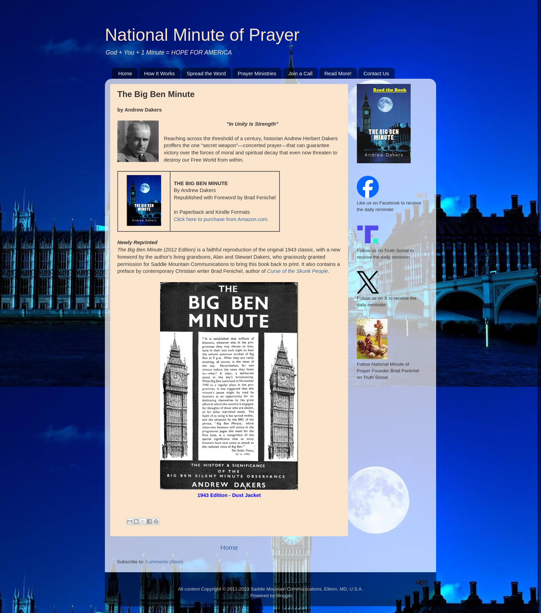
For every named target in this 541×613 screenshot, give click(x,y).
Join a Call (300, 73)
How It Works (159, 73)
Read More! (337, 73)
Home (125, 73)
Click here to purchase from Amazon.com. (221, 219)
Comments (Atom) (165, 561)
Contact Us (376, 73)
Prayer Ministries (257, 73)
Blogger (284, 595)
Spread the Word (206, 73)
